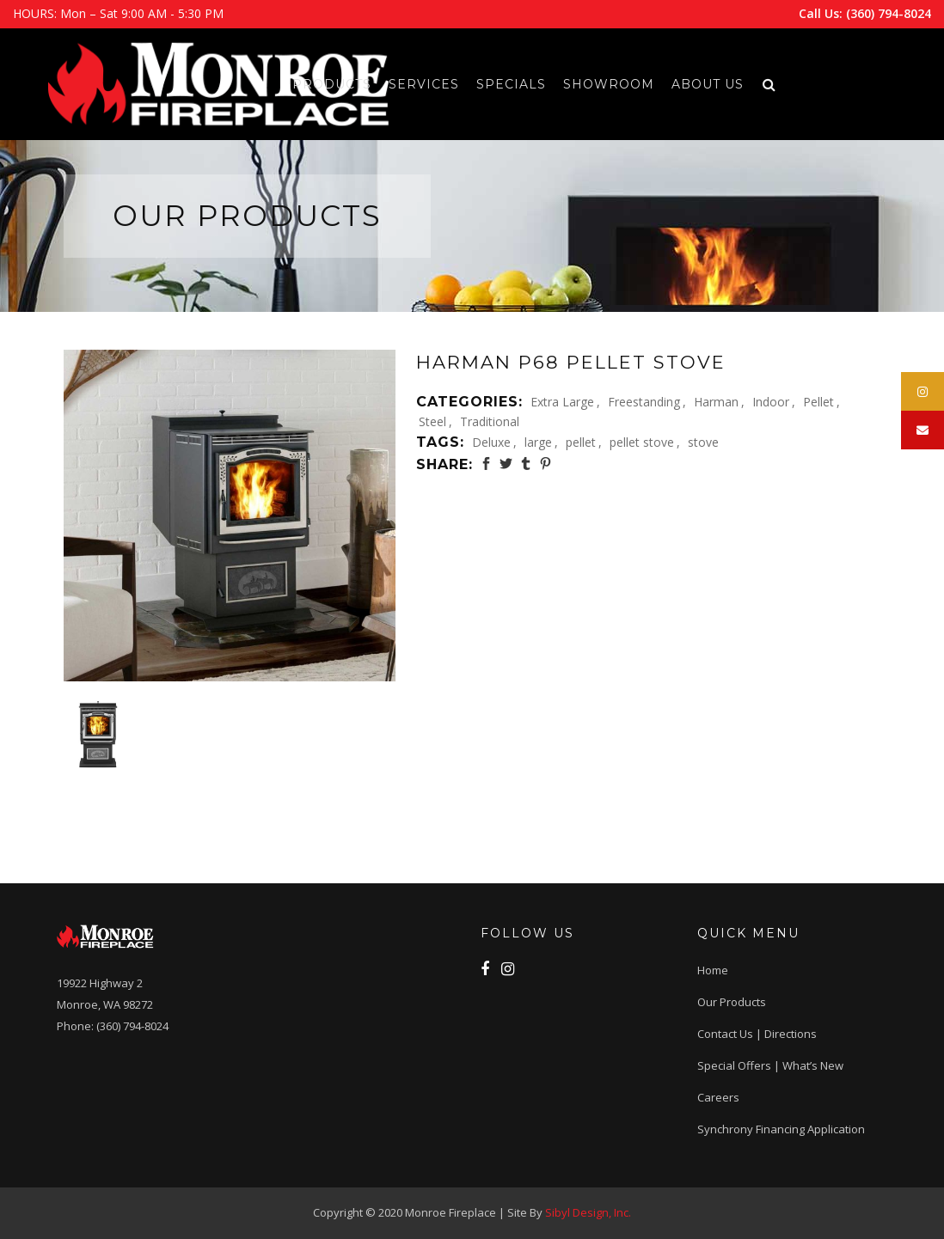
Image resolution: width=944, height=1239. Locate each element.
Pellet (818, 402)
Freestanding (644, 402)
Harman (716, 402)
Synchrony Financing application (781, 1129)
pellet (581, 442)
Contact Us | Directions (757, 1033)
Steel (432, 421)
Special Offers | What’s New (770, 1065)
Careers (718, 1097)
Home (712, 970)
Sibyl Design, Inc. (588, 1212)
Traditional (489, 421)
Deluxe (491, 442)
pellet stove (642, 442)
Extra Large (562, 402)
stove (703, 442)
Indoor (770, 402)
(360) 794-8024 (888, 13)
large (538, 442)
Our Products (731, 1002)
